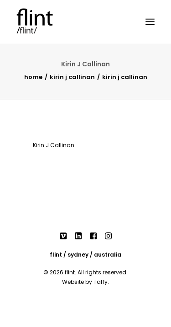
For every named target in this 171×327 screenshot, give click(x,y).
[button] (150, 22)
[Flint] (43, 21)
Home (33, 77)
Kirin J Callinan (72, 77)
